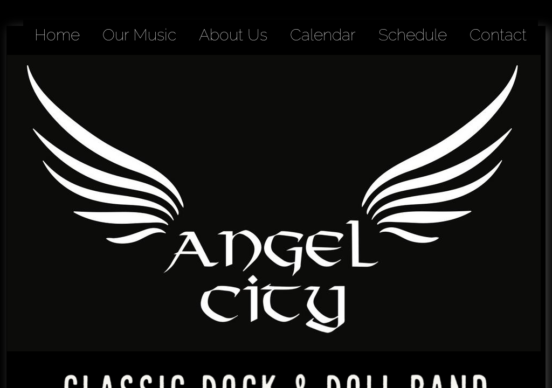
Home (57, 34)
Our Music (139, 34)
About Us (233, 34)
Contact (498, 34)
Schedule (412, 34)
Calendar (323, 34)
